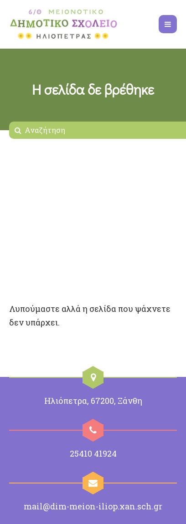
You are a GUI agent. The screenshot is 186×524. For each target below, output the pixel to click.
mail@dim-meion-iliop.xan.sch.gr (93, 506)
